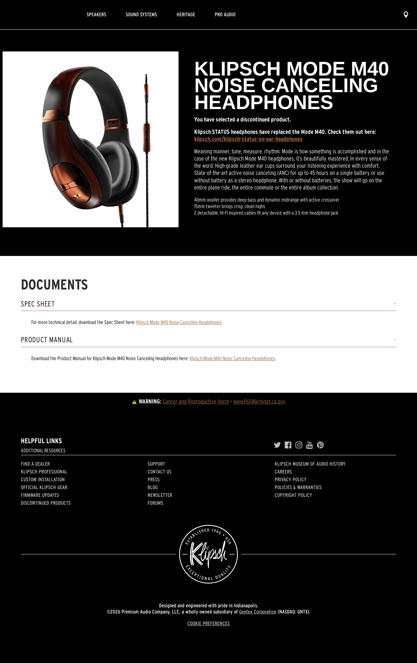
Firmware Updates (40, 495)
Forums (155, 503)
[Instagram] (298, 445)
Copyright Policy (293, 495)
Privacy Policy (291, 479)
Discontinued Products (46, 503)
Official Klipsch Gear (44, 487)
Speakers (96, 14)
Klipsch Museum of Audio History (310, 464)
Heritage (186, 14)
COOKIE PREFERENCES (208, 623)
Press (154, 479)
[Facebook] (288, 445)
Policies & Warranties (298, 487)
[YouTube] (309, 445)
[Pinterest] (320, 445)
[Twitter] (277, 445)
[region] (91, 139)
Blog (153, 487)
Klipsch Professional (44, 471)
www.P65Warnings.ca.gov (259, 401)
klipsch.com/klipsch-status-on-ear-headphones (248, 138)
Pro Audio (225, 14)
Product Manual (47, 340)
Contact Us (159, 471)
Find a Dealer (35, 464)
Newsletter (160, 495)
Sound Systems (141, 14)
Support (156, 464)
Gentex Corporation (257, 611)
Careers (283, 471)
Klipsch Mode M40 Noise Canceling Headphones (179, 322)
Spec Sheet (38, 304)
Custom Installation (43, 479)
